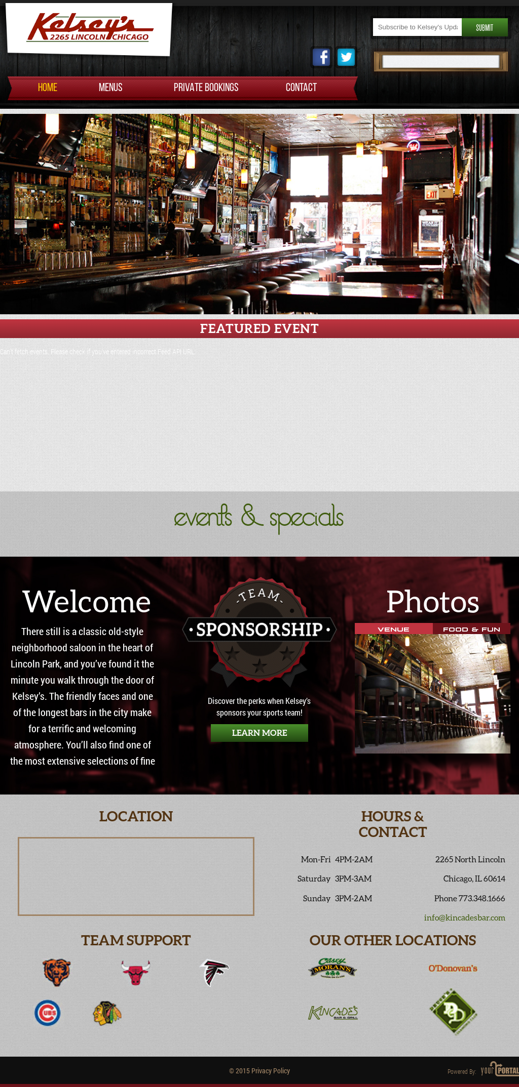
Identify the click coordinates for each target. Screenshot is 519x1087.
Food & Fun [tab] (471, 628)
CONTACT (301, 88)
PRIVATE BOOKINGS (206, 88)
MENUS (111, 88)
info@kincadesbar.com (464, 917)
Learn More (259, 733)
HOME (47, 88)
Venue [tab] (394, 628)
